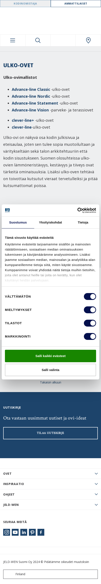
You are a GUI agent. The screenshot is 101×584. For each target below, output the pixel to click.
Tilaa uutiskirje (50, 433)
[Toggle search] (38, 40)
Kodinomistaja (25, 3)
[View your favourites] (63, 40)
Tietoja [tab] (83, 222)
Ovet (7, 473)
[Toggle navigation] (12, 40)
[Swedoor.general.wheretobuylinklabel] (88, 40)
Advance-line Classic (31, 89)
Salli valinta (50, 370)
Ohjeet (9, 494)
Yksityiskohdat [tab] (50, 222)
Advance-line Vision (30, 110)
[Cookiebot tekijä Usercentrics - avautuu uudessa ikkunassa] (77, 210)
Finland (15, 574)
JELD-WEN (11, 505)
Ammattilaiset (75, 3)
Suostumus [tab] (18, 222)
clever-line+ (23, 120)
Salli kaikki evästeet (51, 356)
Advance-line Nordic (31, 96)
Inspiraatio (13, 484)
